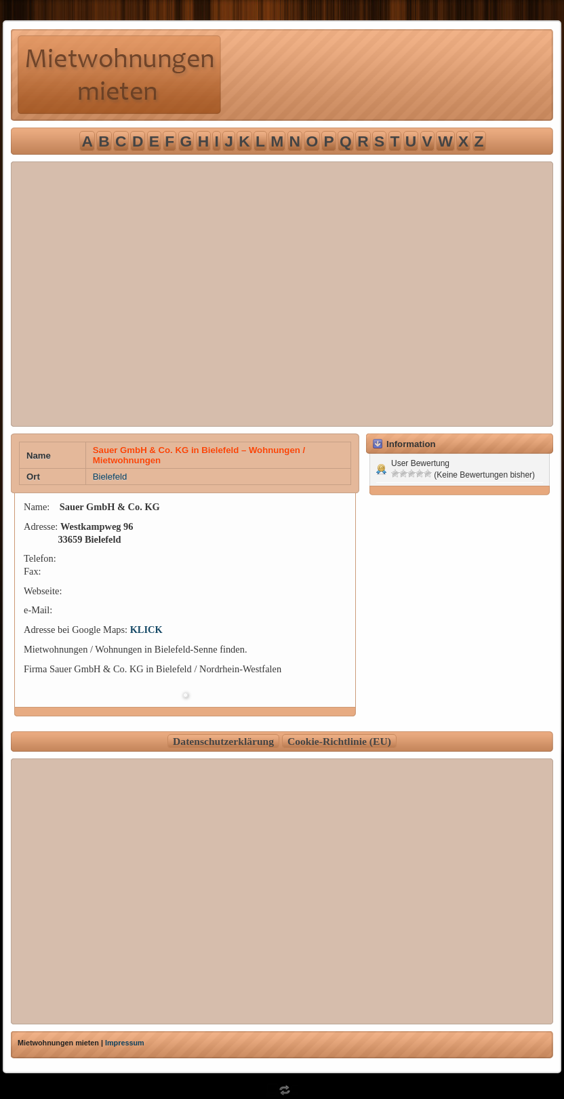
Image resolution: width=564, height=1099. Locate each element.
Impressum (124, 1043)
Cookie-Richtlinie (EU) (339, 741)
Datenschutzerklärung (223, 741)
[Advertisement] (127, 294)
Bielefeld (110, 476)
